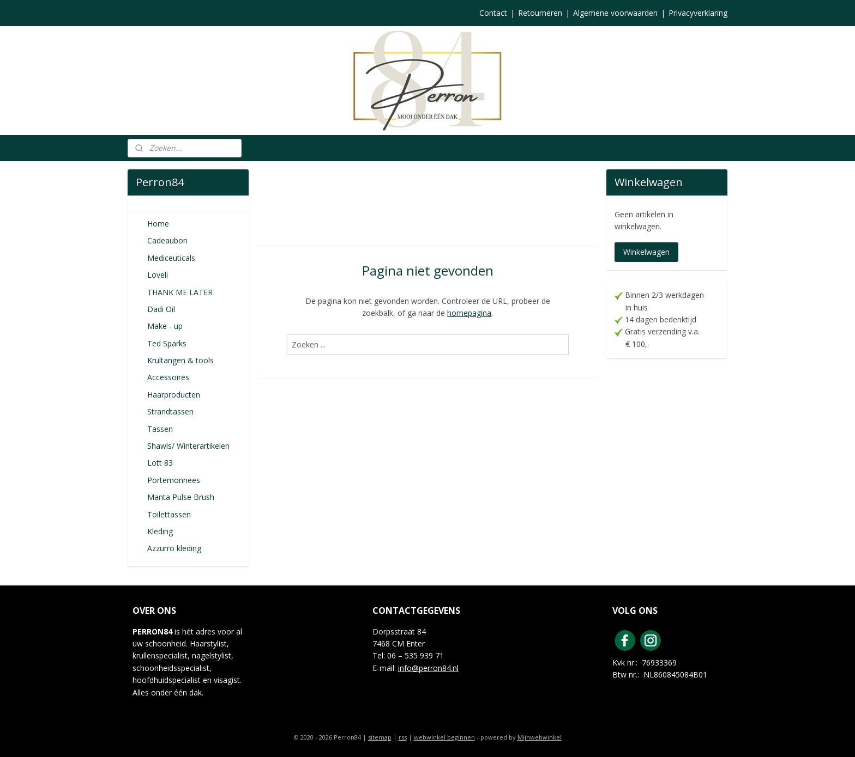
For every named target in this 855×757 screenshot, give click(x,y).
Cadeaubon (167, 240)
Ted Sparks (166, 343)
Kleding (160, 531)
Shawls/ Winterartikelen (188, 446)
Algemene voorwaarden (615, 13)
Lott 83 (160, 462)
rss (403, 737)
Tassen (160, 429)
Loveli (157, 275)
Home (158, 223)
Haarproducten (173, 394)
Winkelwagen (646, 252)
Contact (493, 13)
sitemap (380, 737)
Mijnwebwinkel (539, 737)
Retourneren (540, 13)
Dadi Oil (161, 309)
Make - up (165, 326)
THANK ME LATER (180, 292)
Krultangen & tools (180, 360)
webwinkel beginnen (444, 737)
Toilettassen (169, 514)
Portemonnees (173, 480)
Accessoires (168, 377)
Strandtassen (170, 411)
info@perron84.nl (428, 668)
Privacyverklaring (698, 13)
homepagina (469, 313)
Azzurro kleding (174, 548)
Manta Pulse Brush (180, 497)
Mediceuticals (171, 258)
